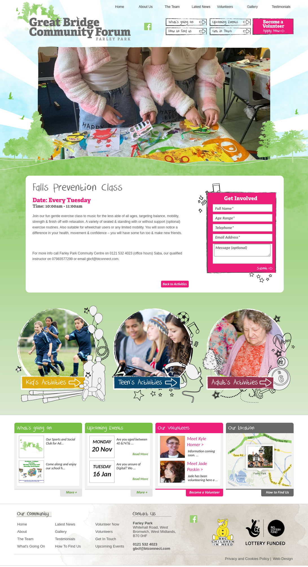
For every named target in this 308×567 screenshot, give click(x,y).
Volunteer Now (107, 524)
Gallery (61, 531)
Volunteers (104, 531)
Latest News (65, 524)
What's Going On (31, 546)
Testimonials (65, 539)
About (22, 531)
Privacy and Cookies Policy (247, 559)
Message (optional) (242, 250)
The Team (25, 539)
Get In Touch (105, 539)
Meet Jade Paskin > (197, 466)
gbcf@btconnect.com (151, 548)
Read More (140, 454)
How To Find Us (68, 546)
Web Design (283, 559)
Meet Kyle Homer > (196, 442)
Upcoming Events (109, 546)
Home (22, 524)
